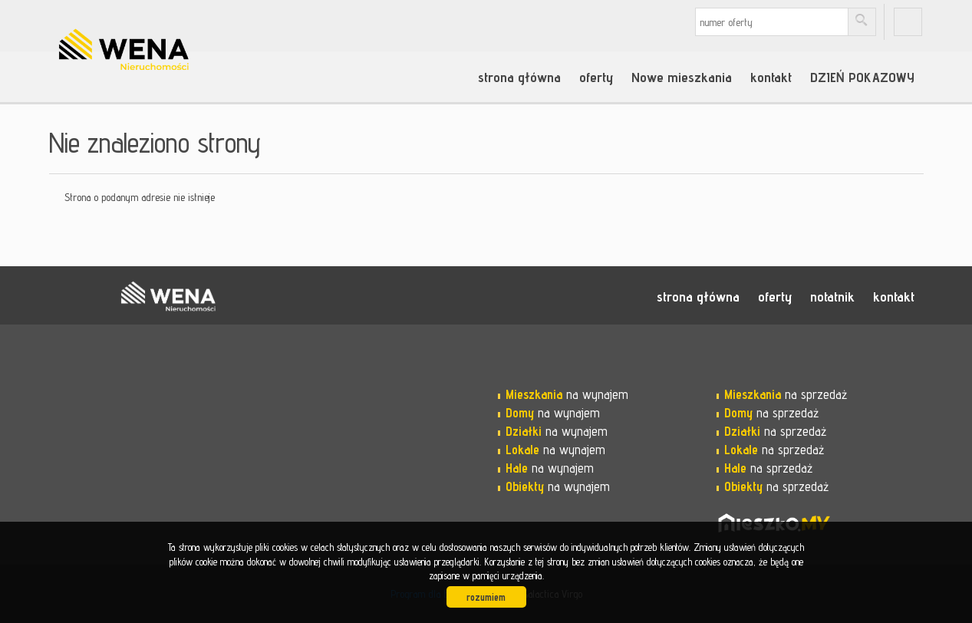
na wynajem (567, 394)
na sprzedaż (785, 394)
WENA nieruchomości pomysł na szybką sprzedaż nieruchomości (168, 296)
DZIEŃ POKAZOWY (862, 76)
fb (908, 22)
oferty (596, 76)
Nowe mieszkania (681, 76)
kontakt (771, 76)
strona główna (519, 76)
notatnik (832, 296)
